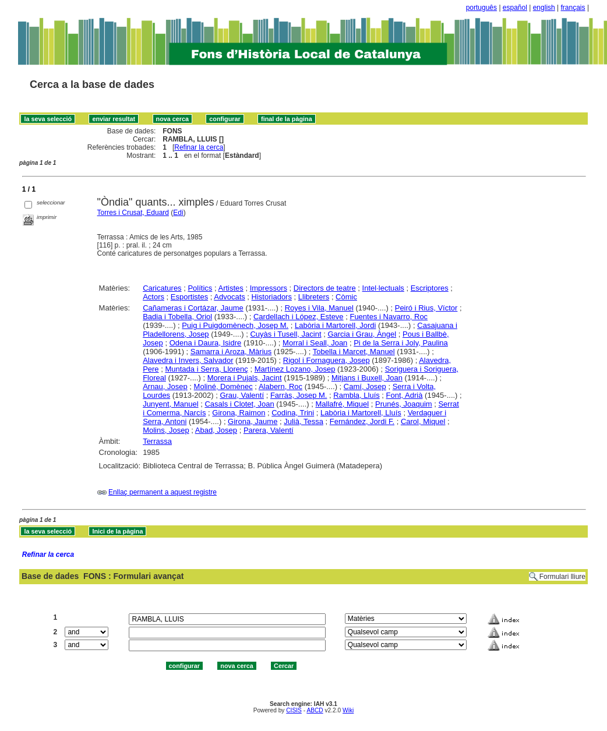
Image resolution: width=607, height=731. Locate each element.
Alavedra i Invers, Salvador (188, 360)
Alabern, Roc (280, 386)
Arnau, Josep (165, 386)
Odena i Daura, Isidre (206, 342)
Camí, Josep (365, 386)
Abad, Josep (216, 430)
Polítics (200, 288)
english (544, 7)
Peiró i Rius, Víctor (426, 307)
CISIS (294, 710)
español (515, 7)
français (573, 7)
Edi (178, 213)
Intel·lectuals (383, 288)
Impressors (268, 288)
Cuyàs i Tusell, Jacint (285, 334)
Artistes (230, 288)
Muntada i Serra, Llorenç (206, 369)
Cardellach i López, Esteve (298, 316)
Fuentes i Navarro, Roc (389, 316)
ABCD (314, 710)
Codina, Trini (292, 412)
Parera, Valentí (268, 430)
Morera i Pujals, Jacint (244, 377)
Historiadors (272, 296)
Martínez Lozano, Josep (295, 369)
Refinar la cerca (198, 147)
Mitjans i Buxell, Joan (367, 377)
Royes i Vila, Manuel (319, 307)
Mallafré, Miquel (342, 404)
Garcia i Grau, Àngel (361, 334)
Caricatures (162, 288)
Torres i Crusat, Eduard (133, 213)
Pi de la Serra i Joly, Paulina (401, 342)
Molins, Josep (166, 430)
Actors (153, 296)
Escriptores (430, 288)
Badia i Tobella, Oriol (177, 316)
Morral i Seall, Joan (315, 342)
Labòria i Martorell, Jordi (335, 325)
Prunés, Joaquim (403, 404)
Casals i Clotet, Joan (239, 404)
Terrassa (157, 441)
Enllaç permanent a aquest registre (162, 492)
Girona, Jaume (252, 421)
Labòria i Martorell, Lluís (360, 412)
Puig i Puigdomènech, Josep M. (235, 325)
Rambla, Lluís (356, 395)
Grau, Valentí (242, 395)
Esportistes (189, 296)
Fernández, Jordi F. (362, 421)
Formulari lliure (562, 577)
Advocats (229, 296)
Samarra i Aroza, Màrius (230, 351)
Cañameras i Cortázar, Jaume (193, 307)
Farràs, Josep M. (298, 395)
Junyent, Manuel (170, 404)
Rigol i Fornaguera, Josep (326, 360)
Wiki (348, 710)
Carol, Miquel (423, 421)
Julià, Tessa (303, 421)
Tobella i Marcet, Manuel (354, 351)
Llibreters (313, 296)
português (481, 7)
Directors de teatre (325, 288)
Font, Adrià (404, 395)
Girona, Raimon (238, 412)
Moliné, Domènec (223, 386)
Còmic (346, 296)
